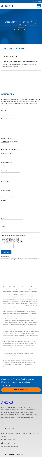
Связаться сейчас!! (21, 390)
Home (15, 30)
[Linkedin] (6, 422)
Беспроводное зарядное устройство (26, 362)
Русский (38, 1)
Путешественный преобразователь (11, 358)
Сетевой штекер (7, 364)
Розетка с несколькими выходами (23, 360)
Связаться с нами (23, 30)
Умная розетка (15, 364)
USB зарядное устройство (27, 358)
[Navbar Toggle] (39, 5)
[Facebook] (2, 422)
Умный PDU (22, 364)
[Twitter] (4, 422)
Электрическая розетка (9, 360)
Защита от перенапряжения (10, 362)
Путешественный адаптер (20, 355)
